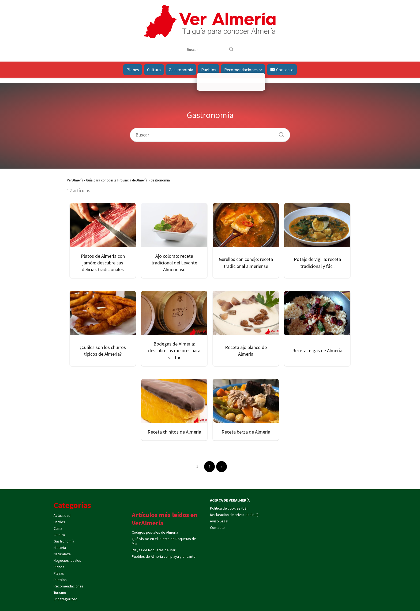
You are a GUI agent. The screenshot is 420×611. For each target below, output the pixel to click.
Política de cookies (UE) (229, 508)
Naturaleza (62, 554)
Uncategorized (65, 599)
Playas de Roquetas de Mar (153, 550)
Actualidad (62, 515)
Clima (58, 528)
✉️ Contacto (282, 69)
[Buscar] (231, 49)
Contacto (217, 527)
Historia (60, 547)
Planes (132, 69)
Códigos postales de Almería (155, 532)
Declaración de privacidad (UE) (234, 514)
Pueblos (208, 69)
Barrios (59, 521)
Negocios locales (67, 560)
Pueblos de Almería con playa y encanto (164, 556)
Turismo (60, 592)
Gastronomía (181, 69)
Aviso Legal (219, 521)
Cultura (154, 69)
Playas (59, 573)
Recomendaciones (241, 69)
